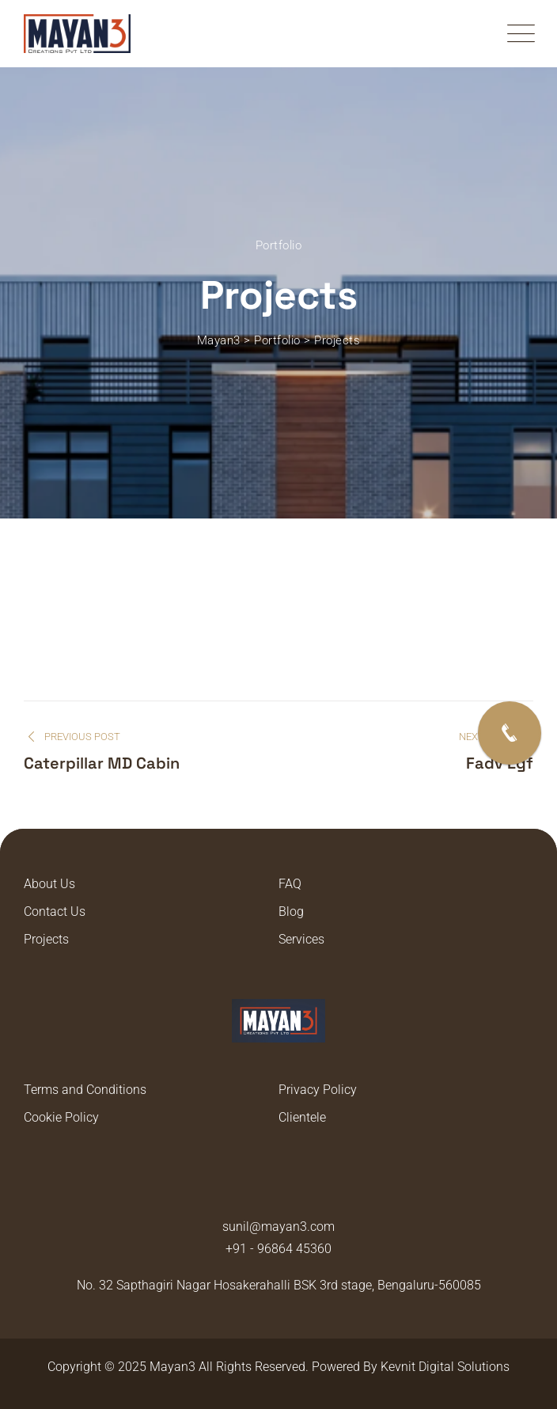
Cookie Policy (61, 1117)
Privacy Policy (317, 1089)
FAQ (289, 883)
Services (301, 939)
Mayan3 (172, 1366)
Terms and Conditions (85, 1089)
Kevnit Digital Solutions (445, 1366)
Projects (46, 939)
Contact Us (54, 911)
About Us (49, 883)
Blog (291, 911)
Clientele (302, 1117)
